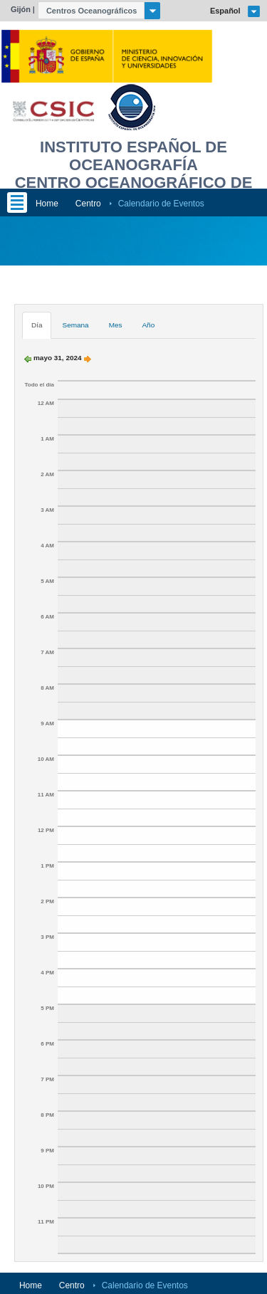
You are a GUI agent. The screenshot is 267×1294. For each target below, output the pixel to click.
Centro (88, 204)
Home (47, 204)
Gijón (21, 9)
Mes (115, 325)
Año (148, 325)
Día (37, 325)
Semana (75, 325)
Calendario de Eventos (161, 204)
